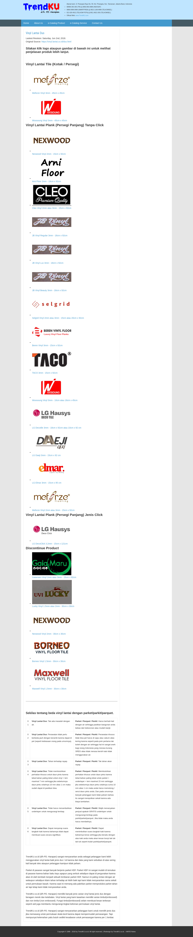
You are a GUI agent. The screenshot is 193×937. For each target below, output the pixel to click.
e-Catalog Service (78, 23)
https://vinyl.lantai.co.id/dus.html (56, 41)
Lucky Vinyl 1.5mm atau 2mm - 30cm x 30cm (74, 594)
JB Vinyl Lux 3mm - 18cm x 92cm (74, 251)
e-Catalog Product (56, 23)
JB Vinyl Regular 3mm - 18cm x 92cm (74, 224)
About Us (38, 23)
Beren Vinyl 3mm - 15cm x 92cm (74, 334)
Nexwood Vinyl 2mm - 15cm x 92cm (74, 142)
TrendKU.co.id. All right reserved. (90, 931)
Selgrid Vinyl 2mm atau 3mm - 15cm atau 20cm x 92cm (74, 306)
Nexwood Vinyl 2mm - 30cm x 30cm (74, 622)
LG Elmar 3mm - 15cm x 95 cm (74, 471)
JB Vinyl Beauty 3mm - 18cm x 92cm (74, 279)
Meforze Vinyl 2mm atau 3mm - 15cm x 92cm (74, 498)
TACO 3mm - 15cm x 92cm (74, 361)
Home (26, 23)
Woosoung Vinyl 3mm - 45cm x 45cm (74, 109)
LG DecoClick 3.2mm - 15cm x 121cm (74, 532)
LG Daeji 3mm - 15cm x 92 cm (74, 443)
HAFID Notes (131, 931)
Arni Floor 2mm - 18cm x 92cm (74, 169)
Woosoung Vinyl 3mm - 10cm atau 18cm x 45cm (74, 389)
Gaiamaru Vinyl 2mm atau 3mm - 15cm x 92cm (74, 565)
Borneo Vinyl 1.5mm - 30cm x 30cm (74, 649)
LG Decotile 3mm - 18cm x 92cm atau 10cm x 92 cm (74, 416)
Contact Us (97, 23)
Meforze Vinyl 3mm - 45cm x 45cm (74, 81)
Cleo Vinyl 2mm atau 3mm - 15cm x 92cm (74, 196)
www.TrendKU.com (82, 15)
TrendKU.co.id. (118, 931)
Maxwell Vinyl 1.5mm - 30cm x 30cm (74, 677)
